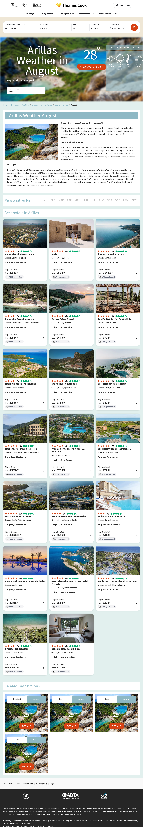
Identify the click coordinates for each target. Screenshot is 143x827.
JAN (45, 200)
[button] (26, 90)
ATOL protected (14, 277)
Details (26, 726)
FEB (53, 200)
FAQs (51, 783)
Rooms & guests (114, 24)
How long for (95, 24)
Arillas (65, 105)
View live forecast (91, 66)
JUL (93, 200)
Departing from (45, 24)
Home (5, 105)
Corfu (57, 105)
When (75, 24)
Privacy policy (41, 783)
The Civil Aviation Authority (70, 814)
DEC (134, 200)
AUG (101, 200)
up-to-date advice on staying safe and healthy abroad (67, 820)
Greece (35, 105)
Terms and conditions (23, 783)
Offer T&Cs (7, 783)
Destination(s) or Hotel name (15, 24)
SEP (109, 200)
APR (69, 200)
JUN (85, 200)
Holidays (15, 105)
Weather (25, 105)
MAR (61, 200)
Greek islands (46, 105)
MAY (77, 200)
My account (122, 5)
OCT (117, 200)
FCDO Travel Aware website (20, 823)
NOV (125, 200)
